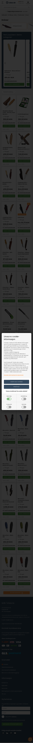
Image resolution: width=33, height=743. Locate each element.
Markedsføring (24, 398)
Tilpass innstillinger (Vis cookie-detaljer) (16, 391)
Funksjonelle (9, 406)
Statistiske (24, 406)
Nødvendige (9, 398)
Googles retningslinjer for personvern (13, 375)
